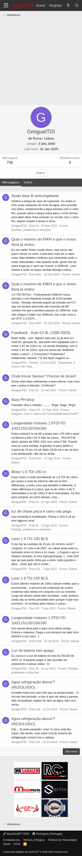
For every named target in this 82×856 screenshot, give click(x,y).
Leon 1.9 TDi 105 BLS (29, 539)
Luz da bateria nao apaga (32, 650)
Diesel (76, 274)
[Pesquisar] (77, 5)
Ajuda (6, 843)
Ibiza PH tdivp (22, 400)
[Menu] (6, 5)
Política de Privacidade (62, 840)
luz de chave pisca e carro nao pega (41, 511)
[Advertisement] (41, 61)
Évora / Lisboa (43, 138)
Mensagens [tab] (10, 182)
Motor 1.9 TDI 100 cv (28, 472)
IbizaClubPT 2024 (16, 833)
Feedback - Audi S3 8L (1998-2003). (41, 333)
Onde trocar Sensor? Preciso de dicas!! (43, 376)
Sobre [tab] (28, 182)
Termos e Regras (34, 840)
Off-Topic (27, 366)
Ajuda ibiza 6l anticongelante (35, 196)
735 (10, 162)
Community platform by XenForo (35, 852)
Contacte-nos (11, 840)
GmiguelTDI (18, 225)
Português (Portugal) (47, 833)
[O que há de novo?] (68, 5)
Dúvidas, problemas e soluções (31, 229)
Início (17, 843)
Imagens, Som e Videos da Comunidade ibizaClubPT (45, 413)
